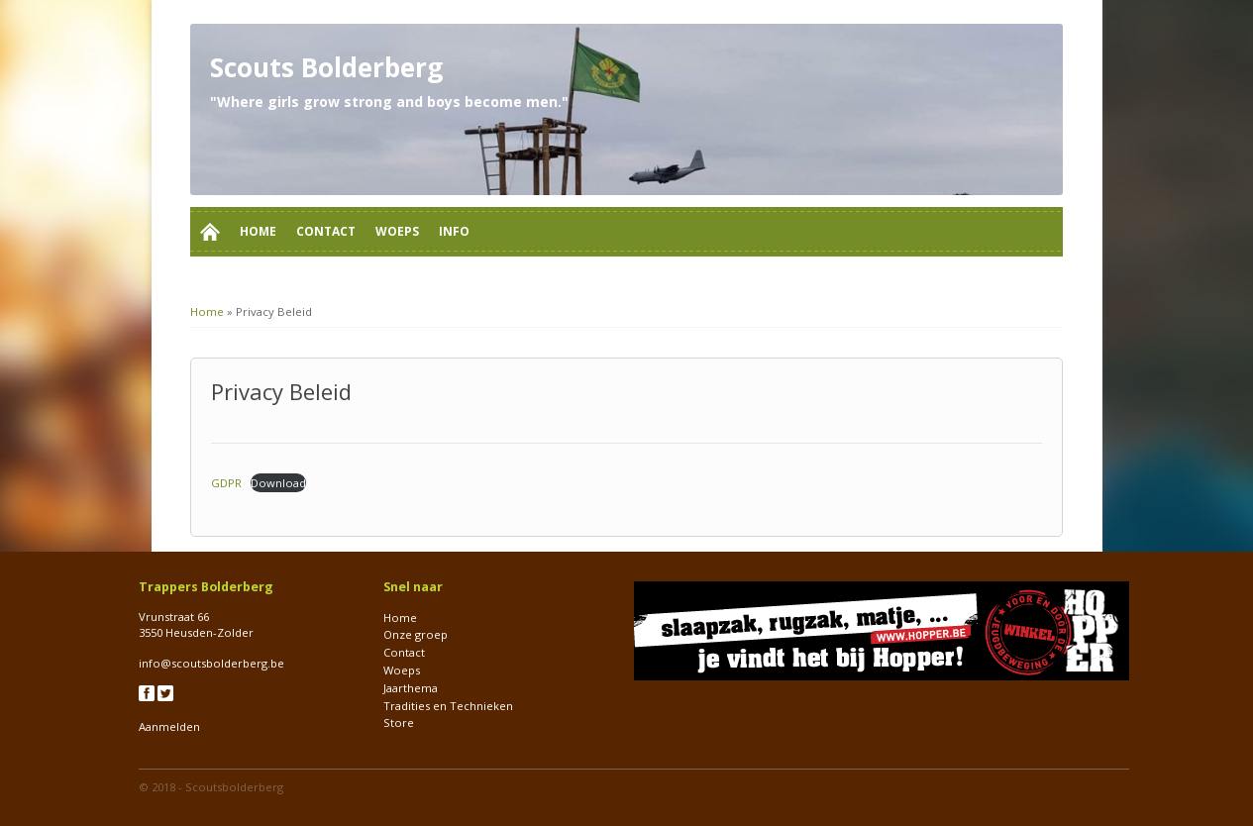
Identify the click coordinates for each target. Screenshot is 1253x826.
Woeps (397, 231)
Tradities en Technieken (448, 705)
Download (278, 482)
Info (454, 231)
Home (258, 231)
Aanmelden (169, 726)
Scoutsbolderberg (234, 786)
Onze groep (415, 634)
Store (398, 722)
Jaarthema (410, 687)
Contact (326, 231)
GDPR (226, 482)
